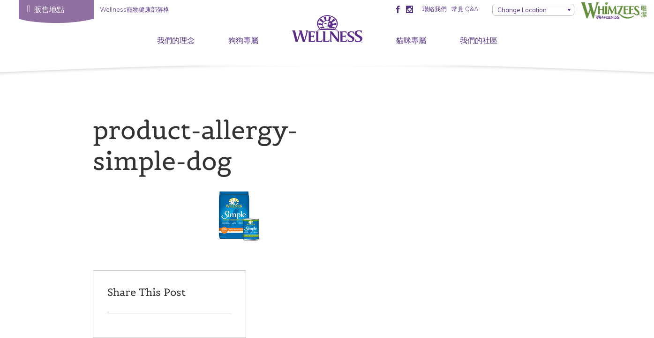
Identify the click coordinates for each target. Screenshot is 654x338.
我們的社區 (478, 40)
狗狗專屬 (243, 40)
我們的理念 (176, 40)
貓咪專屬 (411, 40)
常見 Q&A (464, 9)
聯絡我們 (434, 9)
